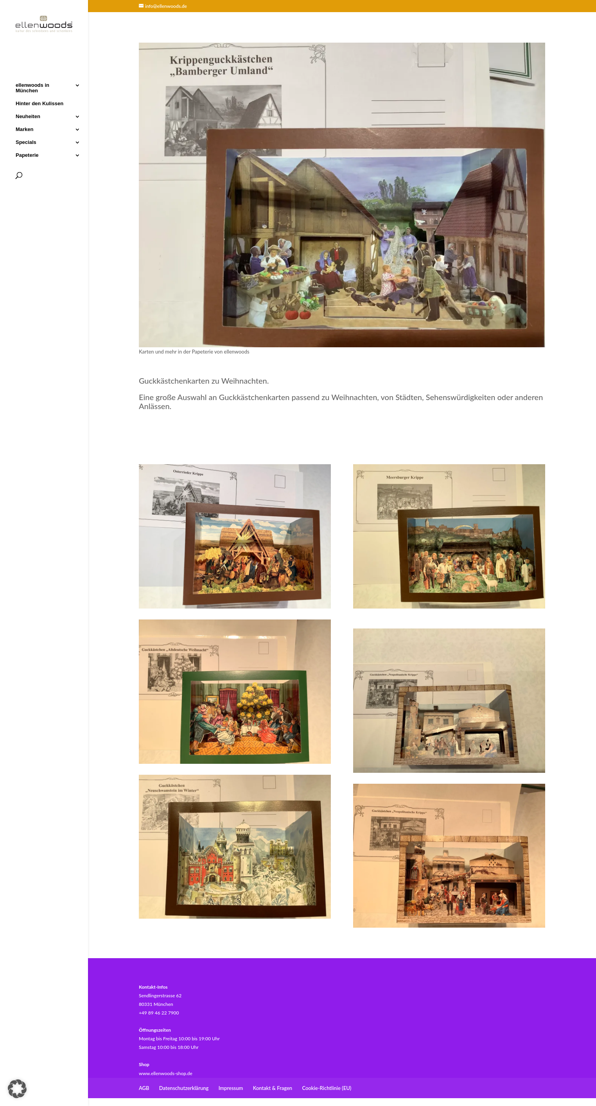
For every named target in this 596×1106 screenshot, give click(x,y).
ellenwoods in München (32, 87)
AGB (144, 1088)
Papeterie (27, 154)
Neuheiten (28, 115)
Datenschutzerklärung (184, 1088)
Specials (26, 141)
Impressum (231, 1088)
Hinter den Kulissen (39, 103)
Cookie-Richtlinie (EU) (326, 1088)
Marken (25, 128)
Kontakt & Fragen (272, 1088)
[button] (17, 1089)
